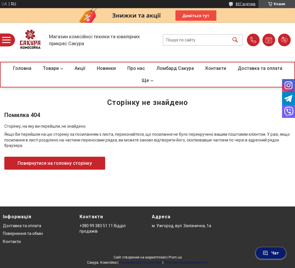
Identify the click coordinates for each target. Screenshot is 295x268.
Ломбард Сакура (175, 68)
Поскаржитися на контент (140, 263)
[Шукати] (235, 40)
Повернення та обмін (23, 233)
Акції (80, 68)
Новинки (106, 68)
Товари (51, 68)
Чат (271, 253)
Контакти (215, 68)
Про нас (136, 68)
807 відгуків (246, 4)
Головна (22, 68)
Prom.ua (175, 257)
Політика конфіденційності (186, 263)
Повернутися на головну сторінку (55, 163)
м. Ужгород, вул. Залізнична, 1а (181, 225)
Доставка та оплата (260, 68)
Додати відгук (284, 40)
